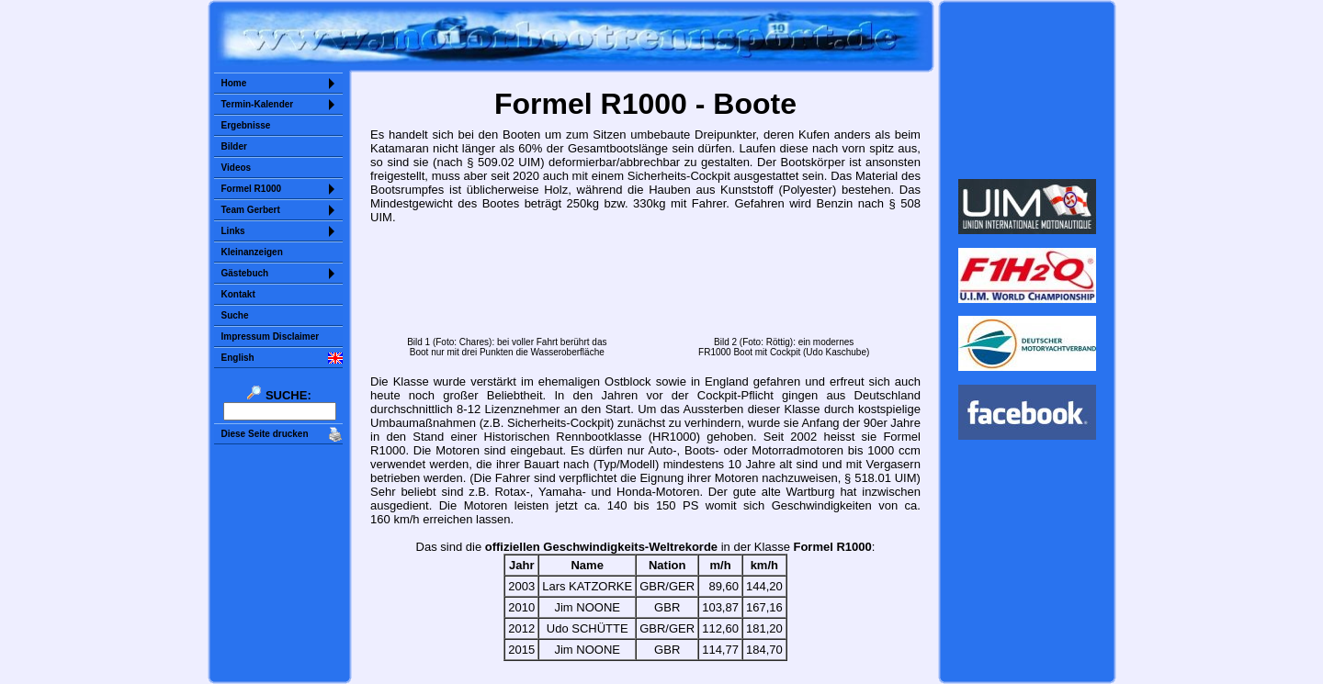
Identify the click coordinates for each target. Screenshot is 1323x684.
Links (233, 231)
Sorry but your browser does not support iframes (1026, 90)
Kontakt (238, 294)
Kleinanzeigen (252, 252)
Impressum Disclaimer (270, 336)
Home (234, 83)
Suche (235, 315)
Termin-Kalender (257, 104)
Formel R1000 (251, 189)
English (237, 358)
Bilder (234, 146)
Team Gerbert (250, 210)
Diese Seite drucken (265, 434)
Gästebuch (245, 273)
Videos (236, 168)
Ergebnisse (246, 125)
